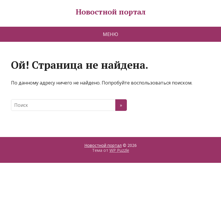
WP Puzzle (119, 150)
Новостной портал (111, 12)
